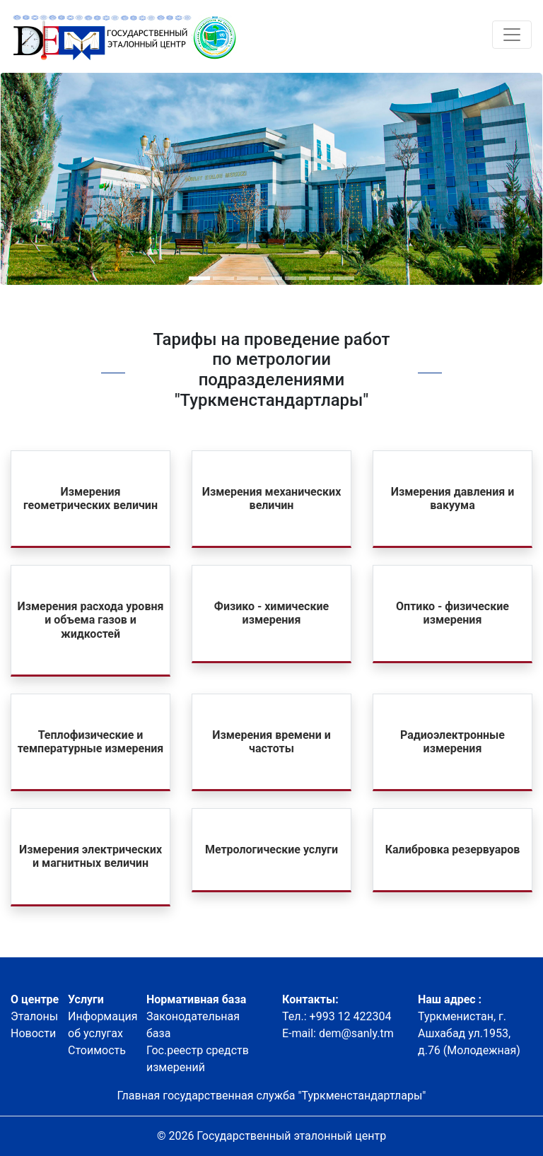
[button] (199, 278)
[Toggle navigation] (512, 35)
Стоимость (97, 1050)
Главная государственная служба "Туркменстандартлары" (271, 1095)
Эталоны (34, 1016)
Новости (33, 1033)
